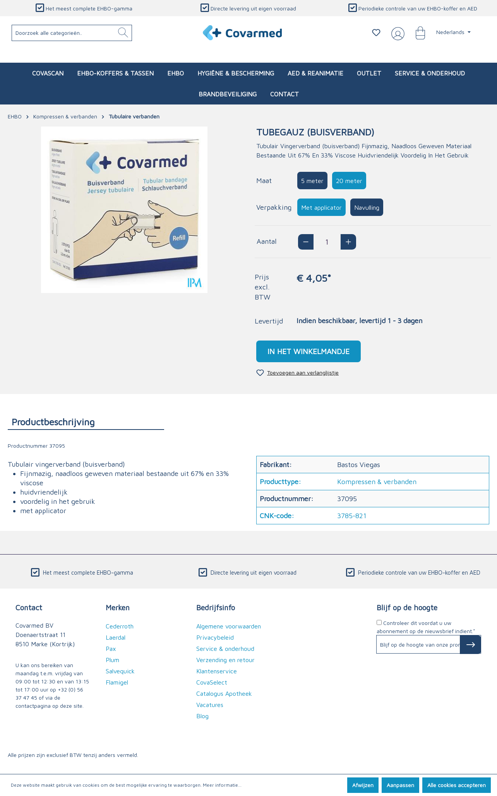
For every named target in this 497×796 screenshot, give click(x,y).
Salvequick (120, 671)
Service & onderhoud (225, 648)
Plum (112, 659)
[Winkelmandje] (416, 32)
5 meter (312, 180)
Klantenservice (216, 671)
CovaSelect (211, 682)
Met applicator (321, 207)
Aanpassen (400, 785)
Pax (111, 648)
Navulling (366, 207)
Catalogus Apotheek (224, 693)
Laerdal (115, 637)
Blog (202, 715)
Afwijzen (363, 785)
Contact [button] (28, 607)
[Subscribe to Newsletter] (470, 644)
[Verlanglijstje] (376, 32)
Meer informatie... (222, 785)
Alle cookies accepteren (456, 785)
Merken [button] (118, 607)
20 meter (349, 180)
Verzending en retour (225, 659)
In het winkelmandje (308, 351)
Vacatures (209, 704)
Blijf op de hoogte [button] (407, 607)
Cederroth (120, 626)
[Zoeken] (123, 33)
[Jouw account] (396, 33)
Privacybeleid (215, 637)
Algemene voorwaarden (228, 626)
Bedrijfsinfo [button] (215, 607)
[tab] (86, 421)
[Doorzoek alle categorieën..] (72, 33)
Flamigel (117, 682)
